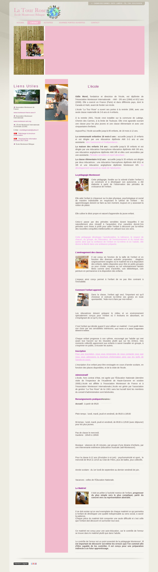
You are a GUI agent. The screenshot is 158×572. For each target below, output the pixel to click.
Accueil (20, 23)
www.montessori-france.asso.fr (25, 112)
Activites (48, 23)
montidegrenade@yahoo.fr (29, 130)
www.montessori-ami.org (22, 121)
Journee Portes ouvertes (72, 23)
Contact (95, 23)
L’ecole (34, 23)
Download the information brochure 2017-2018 (25, 139)
